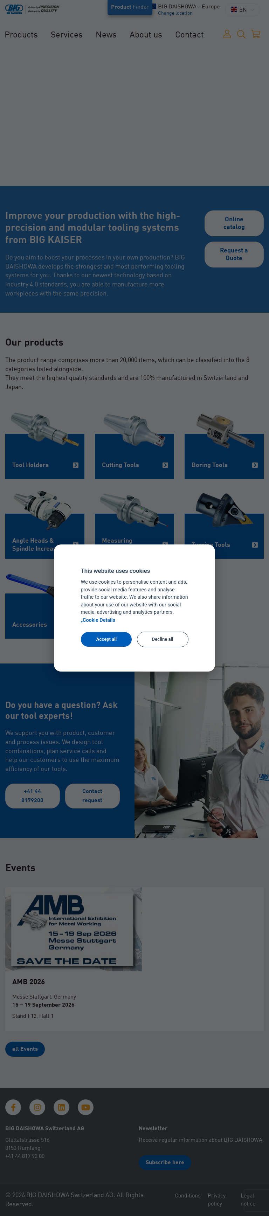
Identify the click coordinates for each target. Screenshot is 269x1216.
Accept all (106, 639)
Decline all (162, 639)
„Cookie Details (98, 620)
